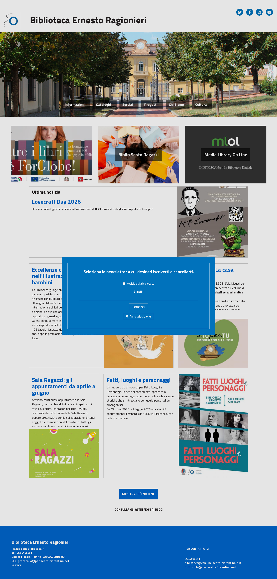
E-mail (139, 274)
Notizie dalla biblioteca (138, 266)
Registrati (138, 289)
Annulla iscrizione (138, 299)
